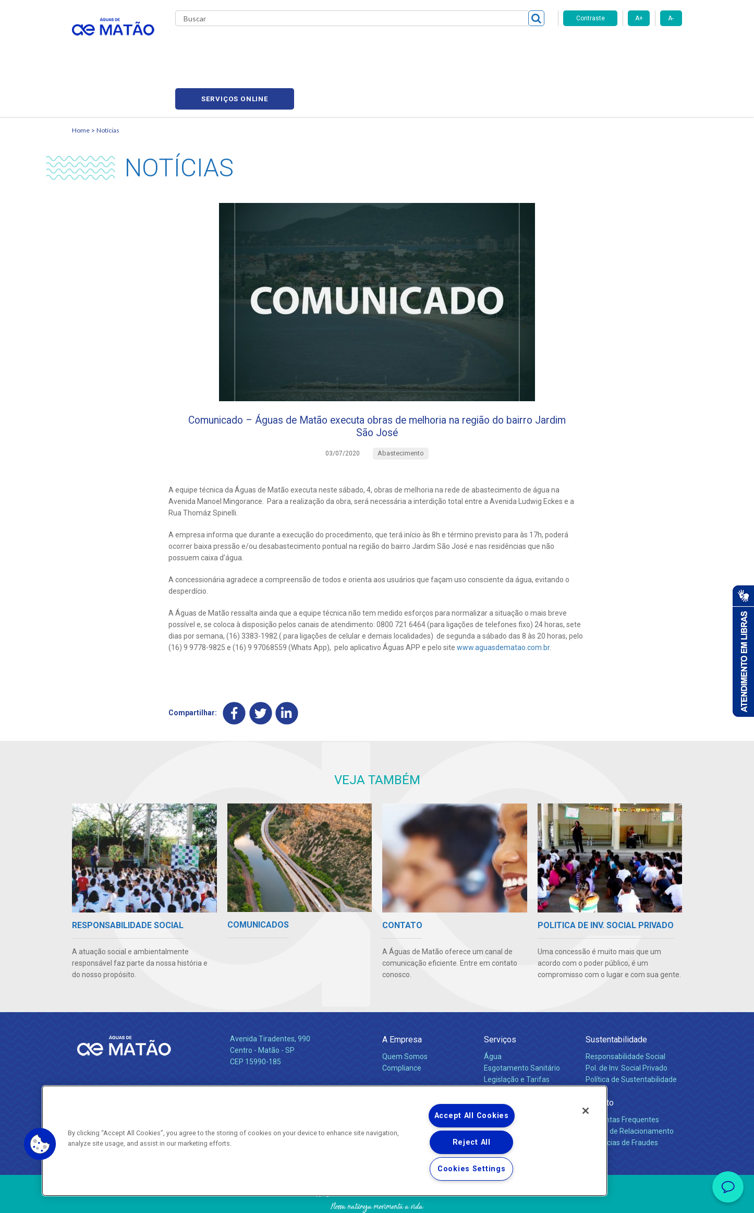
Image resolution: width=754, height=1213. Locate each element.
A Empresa (402, 999)
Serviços (500, 999)
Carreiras (418, 47)
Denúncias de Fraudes (622, 1102)
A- (671, 18)
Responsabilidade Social (625, 1016)
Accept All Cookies (471, 1115)
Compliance (401, 1028)
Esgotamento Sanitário (522, 1028)
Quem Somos (405, 1016)
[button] (40, 1144)
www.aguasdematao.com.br (503, 606)
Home (81, 81)
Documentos (505, 1062)
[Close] (585, 1110)
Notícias (107, 81)
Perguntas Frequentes (622, 1079)
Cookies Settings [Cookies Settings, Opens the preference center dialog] (471, 1168)
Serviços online (622, 47)
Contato (600, 1062)
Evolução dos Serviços (520, 1051)
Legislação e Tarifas (517, 1039)
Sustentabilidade (616, 999)
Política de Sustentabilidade (631, 1039)
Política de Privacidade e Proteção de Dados (377, 1197)
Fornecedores (473, 47)
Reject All (472, 1142)
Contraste (590, 18)
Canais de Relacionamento (630, 1091)
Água (493, 1016)
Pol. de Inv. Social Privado (626, 1028)
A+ (639, 18)
